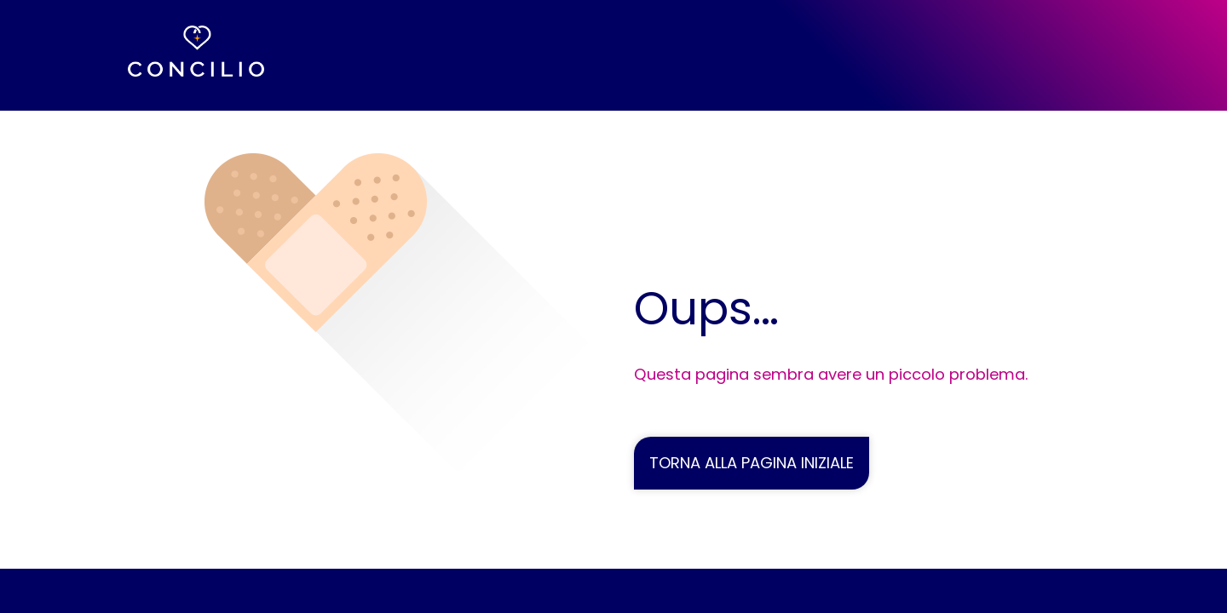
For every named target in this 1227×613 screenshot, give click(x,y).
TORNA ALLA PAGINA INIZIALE (751, 462)
